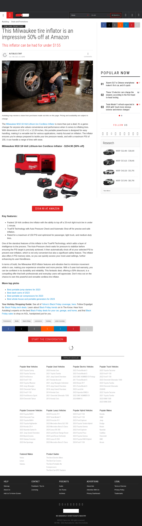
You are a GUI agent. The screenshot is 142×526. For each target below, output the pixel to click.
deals (17, 321)
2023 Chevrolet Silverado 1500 (111, 380)
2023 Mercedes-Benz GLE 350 (57, 423)
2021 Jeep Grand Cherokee (56, 377)
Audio (61, 486)
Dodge (102, 423)
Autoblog (5, 22)
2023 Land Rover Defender (56, 436)
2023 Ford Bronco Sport (28, 395)
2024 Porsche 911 (53, 414)
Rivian (102, 427)
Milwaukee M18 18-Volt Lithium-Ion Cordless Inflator (30, 124)
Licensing (34, 490)
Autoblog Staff (15, 54)
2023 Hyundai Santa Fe (28, 430)
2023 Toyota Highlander (28, 423)
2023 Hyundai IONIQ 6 (80, 392)
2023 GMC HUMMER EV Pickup (84, 377)
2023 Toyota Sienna (80, 427)
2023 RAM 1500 (105, 399)
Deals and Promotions (19, 22)
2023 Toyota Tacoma (27, 374)
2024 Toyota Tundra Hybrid (82, 423)
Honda (102, 414)
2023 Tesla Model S (80, 374)
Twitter (132, 17)
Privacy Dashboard (93, 493)
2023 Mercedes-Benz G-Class (57, 427)
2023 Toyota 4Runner (27, 383)
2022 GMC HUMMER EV (81, 395)
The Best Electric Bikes (54, 458)
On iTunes (62, 490)
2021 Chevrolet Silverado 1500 (57, 395)
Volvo (22, 458)
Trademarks (118, 493)
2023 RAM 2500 (105, 402)
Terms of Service (120, 486)
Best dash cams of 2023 (18, 293)
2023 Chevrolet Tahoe (28, 389)
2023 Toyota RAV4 (26, 420)
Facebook (125, 17)
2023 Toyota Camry (27, 370)
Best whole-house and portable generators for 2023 (31, 299)
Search (138, 17)
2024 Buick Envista (26, 436)
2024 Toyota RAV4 (26, 414)
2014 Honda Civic (52, 392)
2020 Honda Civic (52, 370)
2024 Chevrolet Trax (27, 417)
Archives (62, 493)
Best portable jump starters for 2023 (23, 290)
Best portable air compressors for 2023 (25, 296)
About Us (7, 490)
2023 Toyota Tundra (107, 383)
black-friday (27, 321)
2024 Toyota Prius (79, 433)
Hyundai (102, 430)
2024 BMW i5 (77, 399)
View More (107, 191)
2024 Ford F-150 (79, 442)
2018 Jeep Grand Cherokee (56, 389)
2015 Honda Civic (52, 399)
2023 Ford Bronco (26, 377)
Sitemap (7, 486)
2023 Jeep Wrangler (27, 386)
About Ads (90, 486)
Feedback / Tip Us (37, 486)
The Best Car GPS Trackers (56, 470)
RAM (101, 417)
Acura (102, 442)
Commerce (7, 321)
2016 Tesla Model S (80, 386)
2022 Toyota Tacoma (107, 392)
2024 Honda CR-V (26, 427)
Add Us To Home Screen (12, 493)
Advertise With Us (93, 490)
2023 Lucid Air (78, 389)
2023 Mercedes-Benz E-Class (57, 442)
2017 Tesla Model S (80, 380)
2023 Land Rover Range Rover (57, 433)
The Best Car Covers (53, 461)
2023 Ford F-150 (25, 380)
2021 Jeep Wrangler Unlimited (57, 383)
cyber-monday (60, 321)
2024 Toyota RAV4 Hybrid (82, 439)
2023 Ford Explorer (80, 420)
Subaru (22, 464)
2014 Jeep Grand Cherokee (56, 386)
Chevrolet (103, 436)
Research (116, 15)
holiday (48, 321)
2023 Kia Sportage (26, 442)
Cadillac (102, 433)
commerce (38, 321)
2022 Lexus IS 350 (53, 439)
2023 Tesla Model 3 (80, 370)
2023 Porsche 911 (53, 420)
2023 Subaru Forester (28, 439)
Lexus (22, 461)
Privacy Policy (119, 490)
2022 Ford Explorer (80, 430)
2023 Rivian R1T (79, 383)
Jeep (101, 420)
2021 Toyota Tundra (53, 374)
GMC (101, 439)
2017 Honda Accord (53, 380)
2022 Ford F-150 (25, 392)
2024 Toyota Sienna (80, 436)
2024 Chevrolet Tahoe (28, 399)
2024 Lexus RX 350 (53, 430)
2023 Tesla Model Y (53, 417)
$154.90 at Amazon (47, 208)
